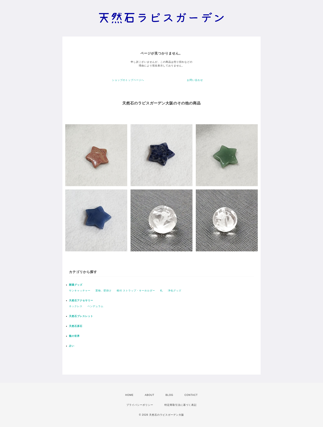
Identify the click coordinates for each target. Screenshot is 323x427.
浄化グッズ (174, 290)
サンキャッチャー (79, 290)
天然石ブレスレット (81, 316)
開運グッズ (75, 284)
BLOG (169, 395)
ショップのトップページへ (128, 80)
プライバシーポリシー (139, 404)
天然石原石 (75, 326)
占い (71, 345)
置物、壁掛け (103, 290)
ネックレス (75, 306)
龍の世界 (74, 336)
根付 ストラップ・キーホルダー (136, 290)
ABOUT (149, 395)
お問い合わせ (195, 80)
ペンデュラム (95, 306)
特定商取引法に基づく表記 (180, 404)
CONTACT (191, 395)
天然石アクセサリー (81, 300)
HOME (129, 395)
